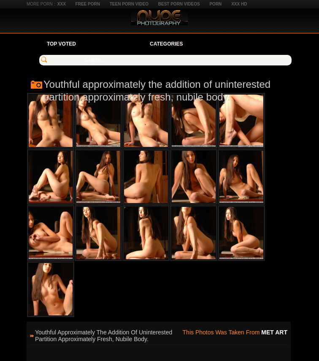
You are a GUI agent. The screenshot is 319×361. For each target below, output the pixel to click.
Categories (166, 44)
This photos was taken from (235, 332)
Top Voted (61, 44)
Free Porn (88, 4)
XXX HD (239, 4)
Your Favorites (113, 44)
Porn (215, 4)
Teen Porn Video (129, 4)
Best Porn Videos (179, 4)
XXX (61, 4)
